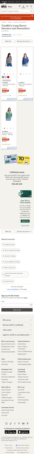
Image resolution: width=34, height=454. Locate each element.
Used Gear (4, 379)
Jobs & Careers (6, 390)
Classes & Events (23, 377)
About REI (21, 390)
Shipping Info (22, 354)
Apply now (25, 221)
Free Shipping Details (24, 364)
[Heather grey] (3, 77)
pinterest (19, 423)
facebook (14, 423)
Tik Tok (10, 423)
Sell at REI (4, 395)
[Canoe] (8, 77)
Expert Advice (17, 34)
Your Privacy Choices (22, 445)
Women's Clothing (8, 256)
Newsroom (21, 397)
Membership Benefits (8, 352)
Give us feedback (12, 289)
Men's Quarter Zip (8, 268)
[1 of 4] (4, 74)
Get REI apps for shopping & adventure (17, 428)
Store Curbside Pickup (25, 351)
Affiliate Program (6, 397)
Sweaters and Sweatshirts (20, 22)
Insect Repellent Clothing (10, 262)
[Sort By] (24, 41)
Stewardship (22, 402)
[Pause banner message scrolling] (32, 16)
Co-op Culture (5, 392)
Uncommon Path (23, 379)
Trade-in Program (6, 382)
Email (2, 301)
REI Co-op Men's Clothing (10, 250)
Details (25, 297)
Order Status (22, 344)
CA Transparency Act (23, 452)
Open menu (31, 6)
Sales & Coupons (23, 361)
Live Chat (4, 415)
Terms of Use (8, 445)
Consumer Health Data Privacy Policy (17, 450)
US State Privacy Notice (22, 448)
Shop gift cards (17, 184)
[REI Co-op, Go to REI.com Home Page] (4, 6)
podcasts (27, 423)
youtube (23, 423)
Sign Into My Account (8, 344)
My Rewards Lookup (7, 346)
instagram (6, 423)
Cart (27, 6)
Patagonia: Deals (8, 245)
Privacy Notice (9, 448)
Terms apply (17, 181)
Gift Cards (4, 364)
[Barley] (6, 77)
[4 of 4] (13, 74)
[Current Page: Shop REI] (4, 1)
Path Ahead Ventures (24, 382)
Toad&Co (3, 22)
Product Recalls (9, 452)
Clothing (10, 22)
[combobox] (17, 11)
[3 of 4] (10, 74)
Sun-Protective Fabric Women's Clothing (12, 274)
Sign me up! (17, 310)
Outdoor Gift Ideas (7, 361)
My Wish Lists (5, 349)
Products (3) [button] (6, 34)
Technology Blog (23, 400)
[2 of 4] (7, 74)
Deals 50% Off (7, 281)
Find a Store (5, 413)
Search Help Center (7, 410)
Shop (10, 7)
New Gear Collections (8, 377)
